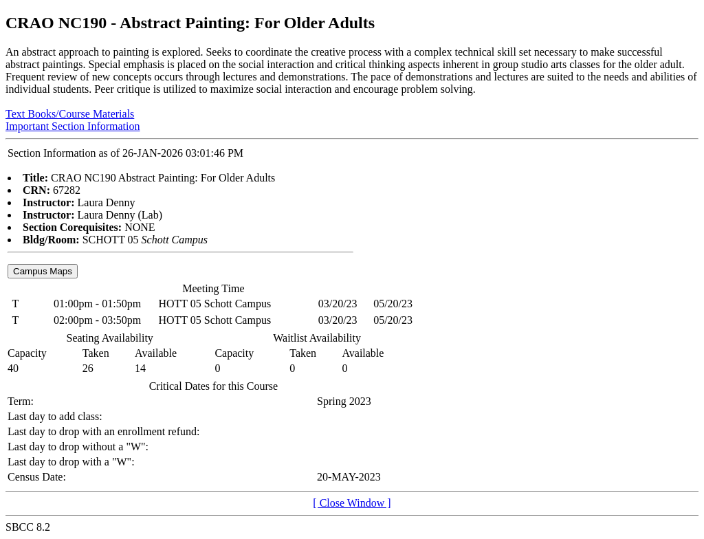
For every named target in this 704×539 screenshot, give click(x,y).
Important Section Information (73, 126)
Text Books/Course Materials (70, 114)
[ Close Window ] (351, 503)
